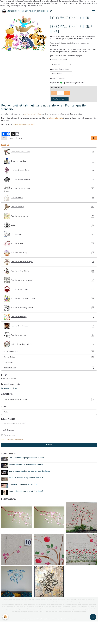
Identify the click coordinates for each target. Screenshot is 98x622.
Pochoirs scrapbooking (49, 317)
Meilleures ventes (49, 368)
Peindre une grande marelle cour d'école (26, 464)
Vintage (49, 225)
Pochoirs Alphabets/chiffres (49, 188)
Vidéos (6, 412)
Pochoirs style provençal (49, 253)
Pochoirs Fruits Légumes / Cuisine (49, 298)
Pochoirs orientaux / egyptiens (49, 280)
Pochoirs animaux (49, 207)
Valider (49, 444)
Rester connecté (9, 435)
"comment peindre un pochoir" (23, 125)
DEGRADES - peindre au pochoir (23, 484)
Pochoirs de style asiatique (49, 289)
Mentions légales (29, 619)
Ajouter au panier (60, 99)
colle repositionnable (55, 118)
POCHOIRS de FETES (49, 351)
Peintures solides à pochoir (49, 152)
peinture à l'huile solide (32, 114)
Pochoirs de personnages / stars (49, 308)
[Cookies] (5, 617)
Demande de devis (9, 388)
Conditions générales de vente (48, 619)
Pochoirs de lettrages (49, 335)
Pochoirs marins (49, 234)
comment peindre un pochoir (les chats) (26, 491)
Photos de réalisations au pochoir (49, 399)
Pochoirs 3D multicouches (49, 326)
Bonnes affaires (49, 357)
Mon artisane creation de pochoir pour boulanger (30, 471)
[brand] (27, 11)
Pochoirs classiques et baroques (49, 262)
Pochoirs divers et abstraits (49, 179)
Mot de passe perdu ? (18, 439)
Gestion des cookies (68, 619)
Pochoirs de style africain (49, 271)
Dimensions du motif (58, 60)
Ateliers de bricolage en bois (49, 344)
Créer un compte (6, 439)
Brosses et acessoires (49, 161)
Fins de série (49, 362)
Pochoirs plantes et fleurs (49, 170)
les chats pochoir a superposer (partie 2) (26, 477)
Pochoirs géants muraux (49, 216)
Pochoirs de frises (49, 243)
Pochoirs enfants (49, 198)
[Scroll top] (93, 617)
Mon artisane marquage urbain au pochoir (26, 457)
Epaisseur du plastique (59, 69)
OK (94, 138)
